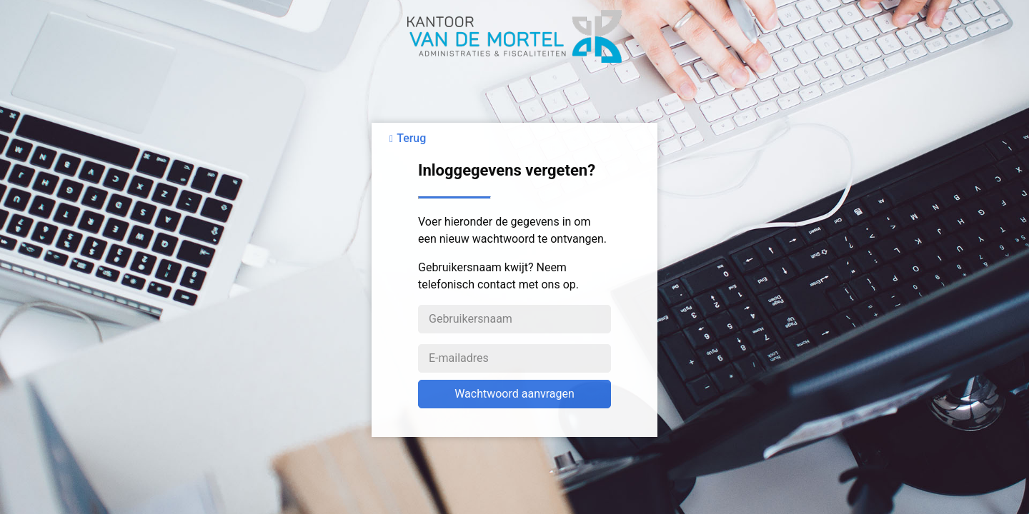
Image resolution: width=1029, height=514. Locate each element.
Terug (411, 138)
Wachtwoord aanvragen (514, 393)
